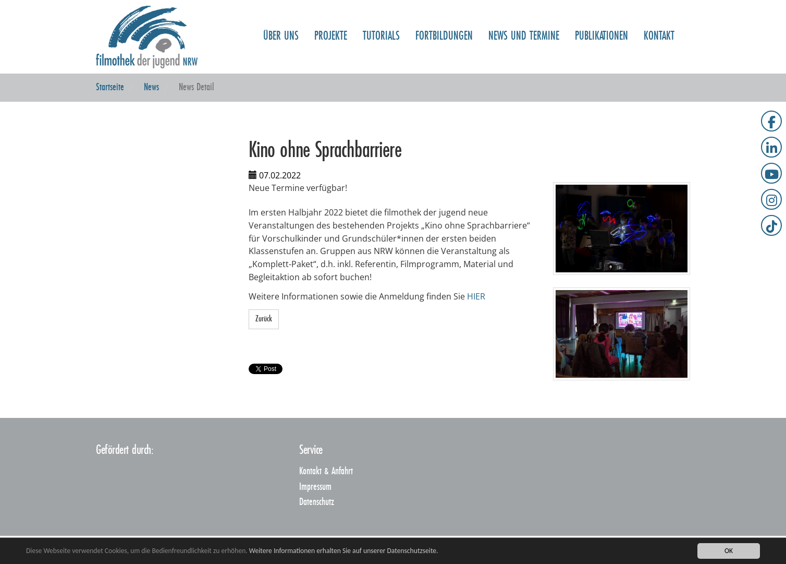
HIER (476, 296)
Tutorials (381, 21)
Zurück (263, 319)
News (151, 87)
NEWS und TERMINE (524, 21)
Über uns (280, 21)
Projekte (330, 21)
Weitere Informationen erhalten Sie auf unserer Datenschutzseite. (343, 550)
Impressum (315, 487)
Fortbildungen (444, 21)
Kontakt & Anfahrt (326, 471)
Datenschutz (316, 502)
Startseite (110, 87)
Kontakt (659, 21)
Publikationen (601, 21)
